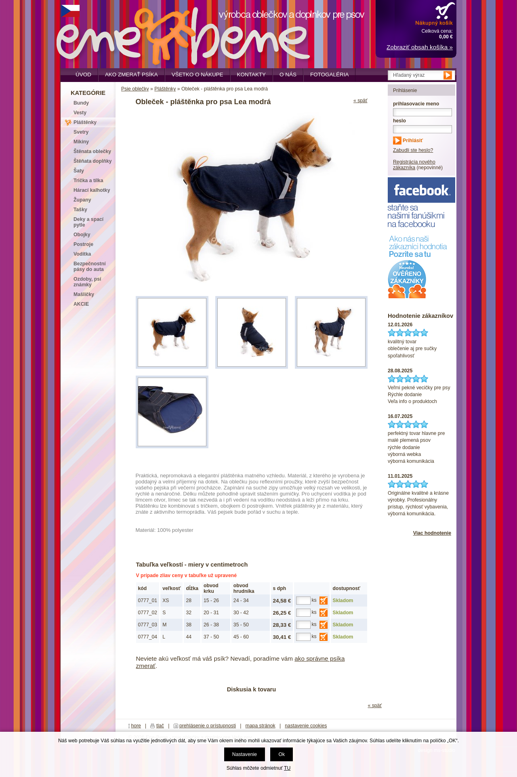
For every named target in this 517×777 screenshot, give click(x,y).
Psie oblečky (135, 89)
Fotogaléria (329, 74)
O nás (288, 74)
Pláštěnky (165, 89)
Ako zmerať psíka (131, 74)
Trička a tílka (88, 180)
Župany (82, 200)
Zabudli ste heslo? (413, 150)
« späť (360, 100)
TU (287, 768)
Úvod (83, 74)
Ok (281, 754)
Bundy (81, 103)
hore (136, 726)
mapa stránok (260, 726)
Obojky (82, 234)
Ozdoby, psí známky (87, 282)
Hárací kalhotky (92, 190)
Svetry (81, 132)
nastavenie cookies (306, 726)
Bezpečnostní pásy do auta (90, 266)
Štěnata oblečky (92, 151)
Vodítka (82, 254)
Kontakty (251, 74)
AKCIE (81, 304)
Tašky (80, 209)
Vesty (80, 113)
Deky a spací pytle (88, 222)
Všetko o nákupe (197, 74)
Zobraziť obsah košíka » (420, 47)
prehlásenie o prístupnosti (207, 726)
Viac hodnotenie (432, 533)
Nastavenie (244, 754)
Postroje (83, 244)
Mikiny (81, 142)
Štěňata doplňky (93, 161)
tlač (160, 726)
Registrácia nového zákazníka (414, 164)
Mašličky (84, 294)
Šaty (79, 171)
